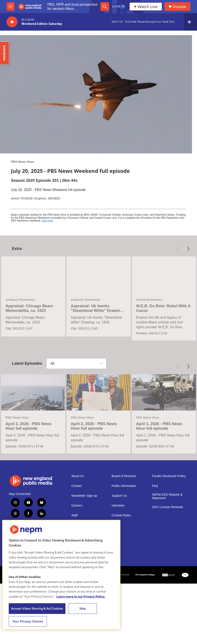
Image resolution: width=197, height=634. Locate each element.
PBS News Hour (22, 161)
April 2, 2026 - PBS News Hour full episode (94, 458)
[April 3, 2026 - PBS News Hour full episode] (33, 424)
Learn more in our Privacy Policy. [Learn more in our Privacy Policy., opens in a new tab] (80, 596)
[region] (61, 575)
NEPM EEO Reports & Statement (167, 560)
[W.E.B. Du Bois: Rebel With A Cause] (164, 274)
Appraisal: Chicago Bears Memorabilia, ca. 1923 (29, 308)
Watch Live (146, 6)
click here (47, 220)
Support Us (119, 560)
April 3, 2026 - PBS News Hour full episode (28, 458)
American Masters (149, 299)
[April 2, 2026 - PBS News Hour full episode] (98, 424)
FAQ (155, 550)
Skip (82, 608)
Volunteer (118, 570)
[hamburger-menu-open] (10, 6)
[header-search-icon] (104, 6)
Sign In (118, 6)
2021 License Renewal (167, 571)
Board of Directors (124, 540)
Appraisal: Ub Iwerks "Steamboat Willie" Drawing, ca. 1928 (97, 310)
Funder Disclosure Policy (169, 540)
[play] (12, 21)
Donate (179, 6)
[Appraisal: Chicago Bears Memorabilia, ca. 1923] (33, 274)
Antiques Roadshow (20, 299)
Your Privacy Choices (27, 621)
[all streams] (190, 22)
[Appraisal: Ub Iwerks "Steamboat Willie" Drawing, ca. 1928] (98, 274)
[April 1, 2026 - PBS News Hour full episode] (164, 424)
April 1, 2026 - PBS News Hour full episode (159, 458)
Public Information (124, 550)
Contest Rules (121, 579)
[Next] (188, 248)
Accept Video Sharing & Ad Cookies (37, 608)
